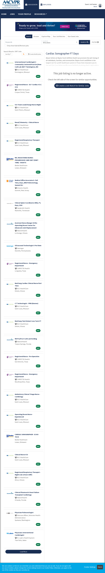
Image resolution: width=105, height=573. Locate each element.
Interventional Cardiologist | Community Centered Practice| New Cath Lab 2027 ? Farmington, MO (28, 64)
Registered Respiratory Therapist (27, 140)
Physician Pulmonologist (24, 512)
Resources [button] (40, 14)
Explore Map (46, 36)
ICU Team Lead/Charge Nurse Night (28, 105)
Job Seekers (31, 4)
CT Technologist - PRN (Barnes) (26, 303)
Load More (23, 552)
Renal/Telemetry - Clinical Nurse (27, 122)
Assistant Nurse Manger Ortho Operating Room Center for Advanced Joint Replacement (26, 225)
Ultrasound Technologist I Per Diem (28, 245)
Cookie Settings (90, 567)
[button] (95, 42)
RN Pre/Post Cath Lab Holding (26, 339)
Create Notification (34, 54)
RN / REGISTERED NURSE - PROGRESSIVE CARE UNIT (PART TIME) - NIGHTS (26, 160)
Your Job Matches (59, 36)
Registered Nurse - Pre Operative (27, 356)
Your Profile (24, 14)
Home (4, 14)
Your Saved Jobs (73, 36)
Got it (100, 567)
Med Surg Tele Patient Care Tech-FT (28, 321)
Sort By (7, 54)
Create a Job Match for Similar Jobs (72, 85)
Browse (36, 36)
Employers (46, 4)
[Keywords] (23, 42)
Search (28, 36)
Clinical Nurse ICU (21, 455)
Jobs (12, 14)
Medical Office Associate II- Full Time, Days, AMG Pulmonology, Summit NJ (26, 182)
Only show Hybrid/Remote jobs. (18, 46)
